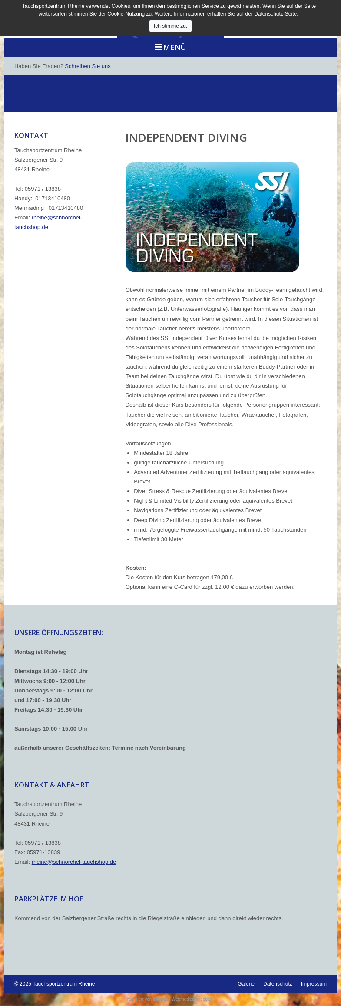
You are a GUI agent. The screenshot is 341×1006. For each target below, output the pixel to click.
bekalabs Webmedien (174, 999)
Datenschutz (277, 984)
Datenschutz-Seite (275, 14)
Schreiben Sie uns (88, 66)
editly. (208, 999)
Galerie (246, 984)
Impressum (314, 984)
